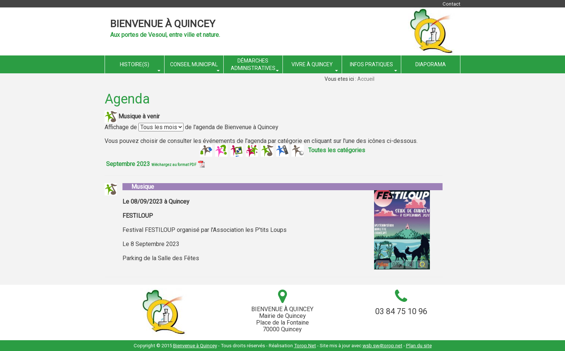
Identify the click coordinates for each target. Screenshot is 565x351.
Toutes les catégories (336, 149)
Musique (138, 186)
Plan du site (419, 345)
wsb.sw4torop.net (382, 345)
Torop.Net (305, 345)
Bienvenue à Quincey (162, 24)
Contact (451, 4)
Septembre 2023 (155, 163)
